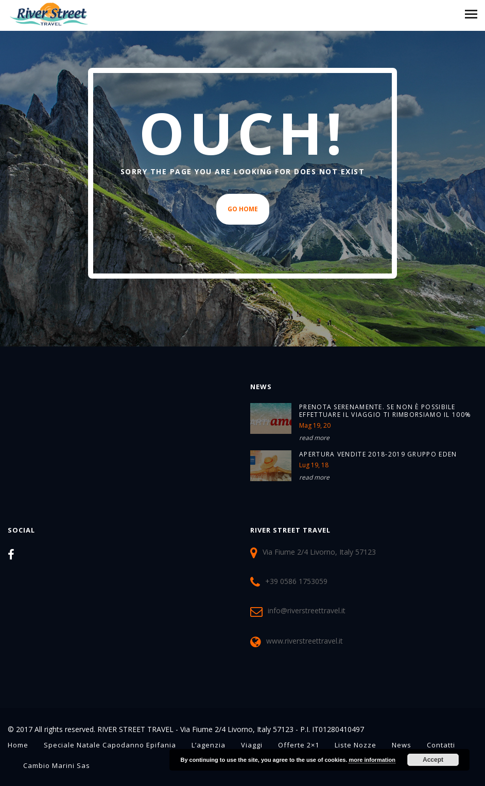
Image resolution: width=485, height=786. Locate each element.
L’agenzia (209, 745)
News (401, 745)
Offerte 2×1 (298, 745)
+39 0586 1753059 (296, 581)
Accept (433, 759)
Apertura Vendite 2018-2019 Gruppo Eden (378, 454)
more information (372, 760)
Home (18, 745)
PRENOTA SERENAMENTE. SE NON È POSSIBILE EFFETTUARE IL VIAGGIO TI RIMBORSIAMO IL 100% (385, 410)
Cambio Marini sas (56, 765)
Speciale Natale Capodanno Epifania (110, 745)
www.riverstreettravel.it (304, 641)
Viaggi (252, 745)
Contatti (441, 745)
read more (314, 437)
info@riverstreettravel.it (306, 610)
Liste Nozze (355, 745)
